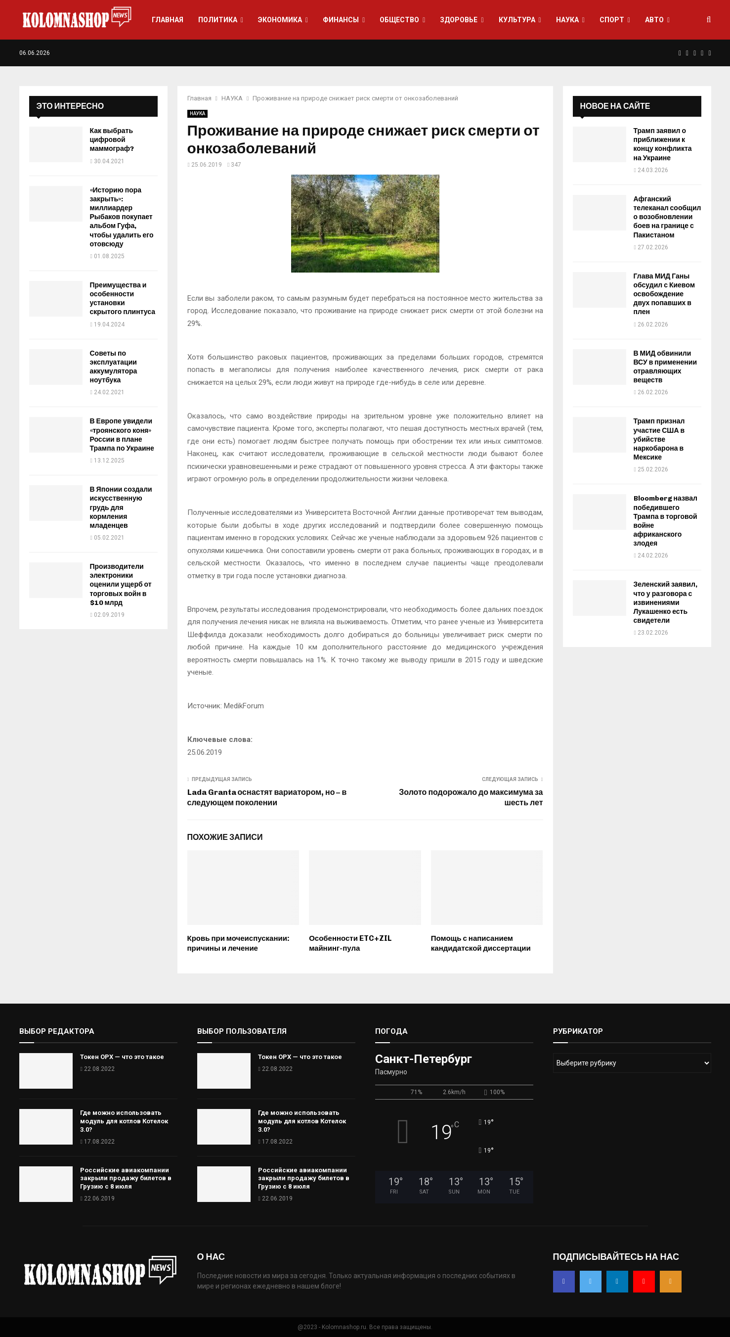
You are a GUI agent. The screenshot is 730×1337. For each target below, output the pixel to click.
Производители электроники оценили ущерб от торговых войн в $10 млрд (121, 584)
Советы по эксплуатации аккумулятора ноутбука (113, 367)
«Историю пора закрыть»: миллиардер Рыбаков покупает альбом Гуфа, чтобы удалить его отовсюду (122, 217)
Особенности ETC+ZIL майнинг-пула (350, 943)
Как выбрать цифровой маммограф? (112, 140)
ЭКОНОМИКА (280, 20)
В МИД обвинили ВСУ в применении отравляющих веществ (665, 367)
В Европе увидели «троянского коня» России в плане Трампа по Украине (122, 435)
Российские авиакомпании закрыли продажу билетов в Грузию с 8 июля (126, 1178)
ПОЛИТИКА (217, 20)
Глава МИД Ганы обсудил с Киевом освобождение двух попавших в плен (664, 294)
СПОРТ (612, 20)
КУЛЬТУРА (517, 20)
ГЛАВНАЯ (167, 20)
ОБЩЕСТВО (399, 20)
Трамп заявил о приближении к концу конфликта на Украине (663, 144)
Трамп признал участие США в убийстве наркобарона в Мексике (659, 439)
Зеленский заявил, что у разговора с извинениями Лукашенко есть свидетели (665, 602)
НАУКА (567, 20)
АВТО (654, 20)
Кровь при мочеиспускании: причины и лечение (238, 943)
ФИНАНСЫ (341, 20)
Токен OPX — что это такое (122, 1056)
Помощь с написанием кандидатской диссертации (481, 943)
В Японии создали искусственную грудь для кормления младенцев (121, 507)
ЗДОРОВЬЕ (458, 20)
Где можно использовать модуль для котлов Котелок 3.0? (124, 1121)
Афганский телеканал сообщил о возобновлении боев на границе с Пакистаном (667, 217)
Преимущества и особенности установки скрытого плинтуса (123, 299)
